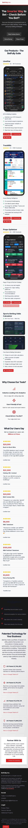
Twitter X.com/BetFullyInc (8, 796)
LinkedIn (3, 798)
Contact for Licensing (14, 760)
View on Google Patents (10, 674)
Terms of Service (6, 810)
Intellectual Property (7, 813)
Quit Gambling (10, 788)
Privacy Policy (5, 808)
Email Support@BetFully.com (9, 800)
